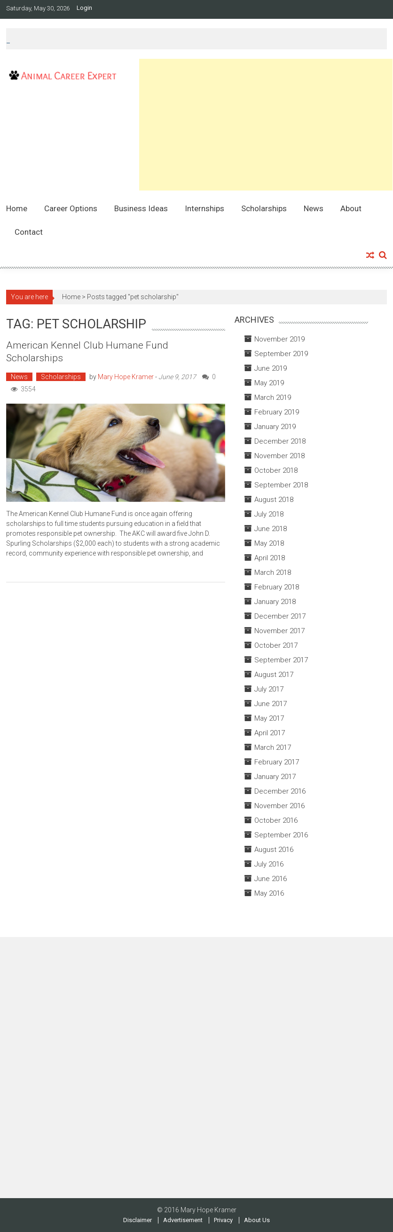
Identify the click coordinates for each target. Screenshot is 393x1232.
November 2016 (279, 806)
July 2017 (268, 689)
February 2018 (276, 587)
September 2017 (281, 660)
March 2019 (272, 397)
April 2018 (269, 558)
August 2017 (273, 674)
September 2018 (281, 485)
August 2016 (273, 849)
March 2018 (272, 572)
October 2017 (276, 645)
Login (84, 8)
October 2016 (276, 820)
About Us (257, 1220)
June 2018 (270, 529)
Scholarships (264, 208)
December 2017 (280, 616)
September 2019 (281, 354)
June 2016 (270, 878)
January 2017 (275, 776)
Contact (29, 232)
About (351, 208)
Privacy (223, 1220)
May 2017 (269, 718)
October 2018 (276, 470)
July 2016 (268, 864)
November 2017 (279, 631)
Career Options (70, 208)
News (313, 208)
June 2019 (270, 368)
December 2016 (280, 791)
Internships (204, 208)
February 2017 (276, 762)
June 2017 (270, 703)
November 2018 (279, 456)
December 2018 (280, 441)
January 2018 (275, 601)
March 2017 (272, 747)
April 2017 (269, 733)
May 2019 (269, 383)
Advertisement (183, 1220)
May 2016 (269, 893)
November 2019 (279, 339)
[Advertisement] (266, 125)
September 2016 (281, 835)
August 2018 (273, 499)
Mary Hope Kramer (126, 377)
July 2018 (268, 514)
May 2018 (269, 543)
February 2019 (276, 412)
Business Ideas (141, 208)
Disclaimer (137, 1220)
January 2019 (275, 426)
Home (16, 208)
